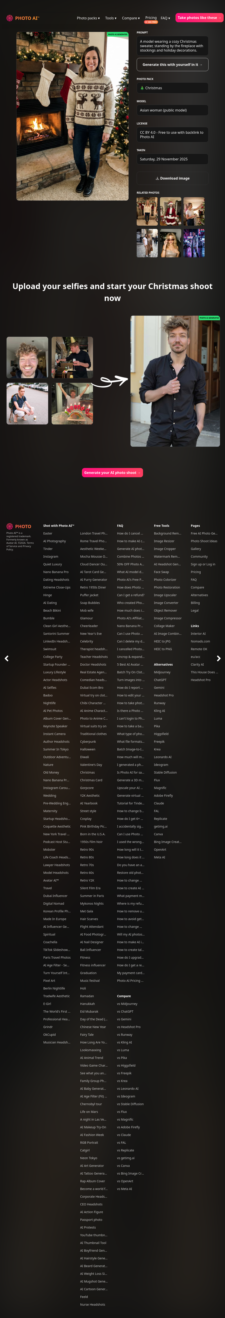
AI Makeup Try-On (93, 1127)
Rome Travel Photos (94, 541)
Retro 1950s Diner (93, 587)
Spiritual (49, 934)
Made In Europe (54, 919)
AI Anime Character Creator (100, 711)
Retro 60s (87, 873)
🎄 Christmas (151, 87)
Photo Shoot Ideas (204, 541)
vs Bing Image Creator (133, 1173)
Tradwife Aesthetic (56, 996)
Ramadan (87, 996)
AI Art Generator (92, 1166)
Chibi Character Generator (99, 703)
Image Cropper (165, 549)
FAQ (120, 525)
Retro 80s (87, 857)
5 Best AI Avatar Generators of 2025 (143, 664)
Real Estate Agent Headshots (101, 672)
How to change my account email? (141, 880)
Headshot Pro (164, 695)
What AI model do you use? (136, 572)
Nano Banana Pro (56, 572)
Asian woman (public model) (163, 110)
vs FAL (121, 1142)
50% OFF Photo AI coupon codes (140, 564)
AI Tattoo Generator (94, 1173)
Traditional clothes (93, 734)
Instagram (50, 556)
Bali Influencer (90, 950)
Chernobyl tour (91, 1104)
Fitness (85, 957)
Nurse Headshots (92, 1304)
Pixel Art (49, 980)
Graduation (88, 973)
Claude (159, 803)
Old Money (51, 772)
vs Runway (124, 1034)
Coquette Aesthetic (57, 826)
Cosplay (85, 819)
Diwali (84, 757)
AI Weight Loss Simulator (98, 1274)
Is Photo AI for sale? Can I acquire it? (143, 772)
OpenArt (160, 849)
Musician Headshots (57, 1042)
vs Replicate (125, 1150)
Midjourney (162, 672)
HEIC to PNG (163, 649)
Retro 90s (87, 849)
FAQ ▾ (165, 18)
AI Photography (54, 541)
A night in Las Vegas (94, 1119)
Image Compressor (168, 618)
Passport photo (91, 1220)
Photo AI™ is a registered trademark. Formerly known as (18, 536)
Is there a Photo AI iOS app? (137, 711)
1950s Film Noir (91, 842)
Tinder (48, 549)
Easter (47, 533)
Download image (173, 178)
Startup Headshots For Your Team (67, 819)
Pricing (151, 17)
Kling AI (159, 711)
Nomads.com (200, 641)
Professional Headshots (60, 1019)
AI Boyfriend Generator (97, 1250)
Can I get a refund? (130, 595)
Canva (158, 834)
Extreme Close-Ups (57, 587)
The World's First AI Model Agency (67, 1011)
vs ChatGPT (125, 1011)
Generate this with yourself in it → (173, 64)
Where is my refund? (132, 903)
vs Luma (123, 1050)
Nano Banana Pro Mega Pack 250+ (68, 780)
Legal (195, 610)
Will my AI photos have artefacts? (141, 934)
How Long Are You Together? (101, 1042)
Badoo (48, 695)
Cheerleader (89, 626)
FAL (156, 811)
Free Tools (161, 525)
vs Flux (122, 1112)
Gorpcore (87, 788)
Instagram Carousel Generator (65, 788)
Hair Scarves (89, 919)
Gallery (196, 549)
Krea (157, 749)
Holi (83, 988)
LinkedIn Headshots (57, 641)
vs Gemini (124, 1019)
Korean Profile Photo (58, 911)
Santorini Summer (56, 633)
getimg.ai (161, 826)
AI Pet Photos (53, 711)
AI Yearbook (89, 803)
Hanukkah (87, 1004)
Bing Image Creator (168, 842)
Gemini (159, 687)
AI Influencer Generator (60, 926)
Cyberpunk (88, 741)
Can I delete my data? (132, 641)
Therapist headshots (95, 649)
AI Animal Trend (91, 1058)
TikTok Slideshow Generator (63, 950)
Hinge (47, 595)
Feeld (84, 1297)
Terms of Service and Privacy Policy (20, 546)
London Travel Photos (95, 533)
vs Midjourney (127, 1004)
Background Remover (169, 533)
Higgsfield (161, 734)
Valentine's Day (91, 765)
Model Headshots (56, 873)
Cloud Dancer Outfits (95, 564)
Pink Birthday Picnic (94, 826)
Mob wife (87, 610)
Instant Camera (54, 734)
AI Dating (50, 603)
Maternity (50, 811)
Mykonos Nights (92, 903)
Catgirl (85, 1150)
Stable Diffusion (165, 772)
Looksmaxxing (90, 1050)
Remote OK (199, 649)
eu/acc (195, 657)
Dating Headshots (56, 579)
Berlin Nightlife (54, 988)
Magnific (160, 788)
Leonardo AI (163, 757)
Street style (88, 811)
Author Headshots (56, 741)
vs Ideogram (126, 1096)
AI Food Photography (95, 934)
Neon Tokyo (88, 1158)
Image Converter (166, 603)
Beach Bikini (52, 610)
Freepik (159, 741)
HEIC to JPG (162, 641)
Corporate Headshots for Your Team (106, 1196)
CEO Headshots (91, 1204)
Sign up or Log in (203, 564)
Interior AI (198, 633)
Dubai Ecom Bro (91, 687)
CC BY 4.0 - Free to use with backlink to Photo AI (171, 134)
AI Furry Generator (93, 579)
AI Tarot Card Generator (97, 572)
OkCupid (49, 1034)
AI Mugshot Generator (96, 1281)
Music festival (90, 980)
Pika (157, 726)
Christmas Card (91, 780)
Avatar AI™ (51, 880)
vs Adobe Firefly (128, 1127)
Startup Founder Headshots (63, 664)
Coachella (50, 942)
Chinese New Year (93, 1027)
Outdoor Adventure (57, 757)
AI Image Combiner (168, 633)
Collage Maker (164, 626)
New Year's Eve (91, 633)
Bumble (48, 618)
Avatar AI (11, 542)
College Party (52, 657)
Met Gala (86, 911)
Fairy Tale (87, 1034)
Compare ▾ (131, 18)
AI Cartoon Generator (95, 1289)
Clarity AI (197, 664)
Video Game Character (96, 1065)
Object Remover (165, 610)
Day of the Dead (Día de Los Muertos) (107, 1019)
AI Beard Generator (94, 1266)
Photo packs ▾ (88, 18)
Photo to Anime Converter (99, 718)
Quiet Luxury (52, 564)
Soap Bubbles (90, 603)
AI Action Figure (91, 1212)
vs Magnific (125, 1119)
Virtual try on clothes (95, 695)
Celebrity (86, 641)
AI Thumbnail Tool (93, 1243)
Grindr (48, 1027)
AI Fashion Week (92, 1135)
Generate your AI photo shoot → (112, 472)
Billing (195, 603)
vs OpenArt (125, 1181)
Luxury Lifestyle (54, 672)
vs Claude (124, 1135)
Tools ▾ (110, 18)
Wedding (49, 795)
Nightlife (49, 703)
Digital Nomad (53, 903)
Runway (159, 703)
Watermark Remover (169, 556)
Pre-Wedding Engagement (62, 803)
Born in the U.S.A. (92, 834)
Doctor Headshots (93, 664)
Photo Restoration (167, 587)
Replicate (160, 819)
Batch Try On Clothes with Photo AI (142, 672)
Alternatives (163, 664)
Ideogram (161, 765)
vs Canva (123, 1166)
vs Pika (122, 1058)
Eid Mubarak (89, 1011)
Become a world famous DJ (99, 1189)
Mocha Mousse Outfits (96, 556)
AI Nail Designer (91, 942)
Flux (157, 780)
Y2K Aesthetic (90, 795)
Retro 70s (87, 865)
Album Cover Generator (60, 718)
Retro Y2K (87, 880)
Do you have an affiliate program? (141, 865)
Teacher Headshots (94, 657)
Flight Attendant (91, 926)
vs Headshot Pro (129, 1027)
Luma (158, 718)
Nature (48, 765)
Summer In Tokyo (56, 749)
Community (199, 556)
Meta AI (159, 857)
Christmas (87, 772)
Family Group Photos (95, 1081)
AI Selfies (49, 687)
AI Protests (88, 1227)
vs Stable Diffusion (130, 1104)
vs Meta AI (124, 1189)
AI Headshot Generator (170, 564)
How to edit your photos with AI (140, 695)
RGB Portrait (89, 1142)
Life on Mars (89, 1112)
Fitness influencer (93, 965)
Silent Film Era (90, 888)
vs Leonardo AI (128, 1088)
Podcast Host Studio (57, 842)
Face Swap (161, 572)
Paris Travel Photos (57, 957)
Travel (47, 888)
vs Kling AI (124, 1042)
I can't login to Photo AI (134, 718)
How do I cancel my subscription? (141, 533)
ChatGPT (160, 680)
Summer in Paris (92, 896)
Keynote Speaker (55, 726)
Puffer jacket (89, 595)
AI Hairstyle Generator (96, 1258)
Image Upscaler (165, 595)
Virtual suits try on (93, 726)
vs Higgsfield (126, 1065)
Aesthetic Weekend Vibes (98, 549)
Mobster (49, 849)
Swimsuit (49, 649)
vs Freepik (124, 1073)
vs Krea (122, 1081)
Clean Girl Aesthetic (57, 626)
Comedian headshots (95, 680)
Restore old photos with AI (136, 873)
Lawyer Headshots (56, 865)
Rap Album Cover (92, 1181)
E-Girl (47, 1004)
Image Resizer (164, 541)
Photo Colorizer (165, 579)
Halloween (87, 749)
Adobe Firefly (163, 795)
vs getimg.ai (126, 1158)
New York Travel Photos (60, 834)
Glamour (86, 618)
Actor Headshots (55, 680)
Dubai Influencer (55, 896)
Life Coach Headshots (58, 857)
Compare (124, 996)
